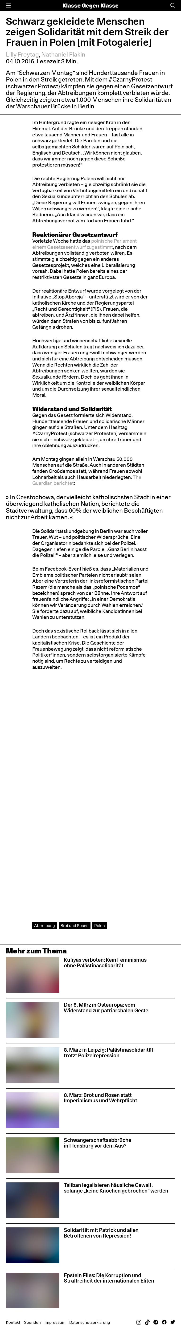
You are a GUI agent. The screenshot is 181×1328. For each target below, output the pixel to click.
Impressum (55, 1322)
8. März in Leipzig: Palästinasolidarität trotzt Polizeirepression (108, 1052)
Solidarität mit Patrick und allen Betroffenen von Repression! (101, 1233)
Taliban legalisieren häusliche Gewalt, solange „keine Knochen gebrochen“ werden (116, 1188)
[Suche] (172, 5)
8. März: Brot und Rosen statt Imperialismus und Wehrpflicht (100, 1098)
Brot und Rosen (75, 925)
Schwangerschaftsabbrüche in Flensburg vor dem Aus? (97, 1143)
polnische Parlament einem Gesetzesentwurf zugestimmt (84, 244)
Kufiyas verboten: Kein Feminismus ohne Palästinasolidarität (105, 962)
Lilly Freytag (22, 54)
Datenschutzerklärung (89, 1322)
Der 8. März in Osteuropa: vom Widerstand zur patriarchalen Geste (106, 1007)
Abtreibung (44, 925)
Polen (99, 925)
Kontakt (13, 1322)
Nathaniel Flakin (63, 54)
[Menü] (8, 5)
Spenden (32, 1322)
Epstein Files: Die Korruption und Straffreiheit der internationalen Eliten (109, 1278)
